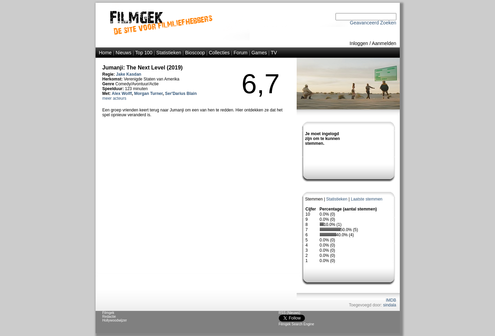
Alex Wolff (122, 93)
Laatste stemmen (366, 199)
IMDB (391, 300)
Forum (241, 52)
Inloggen (359, 43)
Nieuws (123, 52)
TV (274, 52)
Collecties (219, 52)
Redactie (109, 316)
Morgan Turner (148, 93)
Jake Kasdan (128, 74)
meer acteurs (114, 98)
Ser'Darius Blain (181, 93)
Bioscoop (195, 52)
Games (259, 52)
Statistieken (168, 52)
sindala (389, 305)
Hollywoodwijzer (114, 320)
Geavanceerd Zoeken (373, 22)
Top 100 (143, 52)
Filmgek (108, 313)
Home (105, 52)
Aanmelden (384, 43)
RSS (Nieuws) (289, 313)
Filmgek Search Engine (296, 324)
